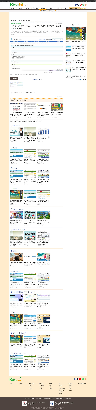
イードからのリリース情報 (66, 398)
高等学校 (15, 188)
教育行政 (43, 8)
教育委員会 (51, 10)
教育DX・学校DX (18, 209)
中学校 (15, 168)
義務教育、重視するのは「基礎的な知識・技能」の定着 (26, 121)
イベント (65, 8)
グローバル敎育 (62, 388)
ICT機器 (50, 8)
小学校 (15, 147)
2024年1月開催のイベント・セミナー (25, 292)
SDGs (60, 387)
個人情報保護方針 (59, 398)
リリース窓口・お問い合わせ (30, 398)
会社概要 (46, 398)
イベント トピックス (19, 333)
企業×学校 (61, 391)
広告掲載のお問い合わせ (40, 398)
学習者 (70, 385)
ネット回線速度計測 (82, 383)
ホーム (12, 8)
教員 (70, 387)
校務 (30, 387)
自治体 (15, 251)
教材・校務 (35, 8)
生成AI (20, 8)
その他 (57, 10)
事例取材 (61, 393)
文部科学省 (43, 10)
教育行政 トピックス (19, 353)
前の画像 (15, 78)
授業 (30, 385)
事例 (58, 8)
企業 (70, 388)
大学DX (27, 8)
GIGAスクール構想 (19, 229)
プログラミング (62, 390)
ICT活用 (60, 385)
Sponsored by (78, 79)
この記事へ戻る (37, 79)
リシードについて (52, 398)
